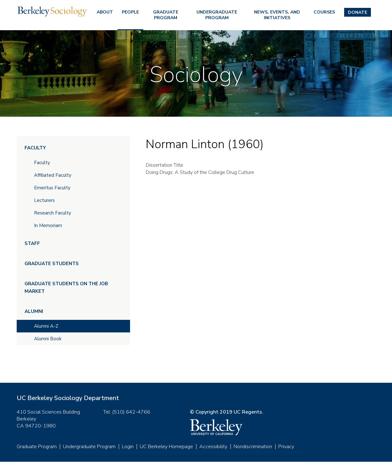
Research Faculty (52, 213)
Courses (324, 12)
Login (128, 446)
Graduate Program (165, 15)
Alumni (34, 311)
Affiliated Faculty (52, 175)
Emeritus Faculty (52, 188)
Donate (357, 12)
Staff (32, 243)
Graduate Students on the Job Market (66, 287)
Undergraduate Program (216, 15)
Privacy (286, 446)
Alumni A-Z (46, 326)
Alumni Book (47, 339)
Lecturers (44, 200)
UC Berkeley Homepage (166, 446)
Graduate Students (52, 263)
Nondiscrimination (253, 446)
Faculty (35, 148)
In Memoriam (48, 225)
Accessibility (213, 446)
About (105, 12)
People (130, 12)
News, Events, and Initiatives (277, 15)
